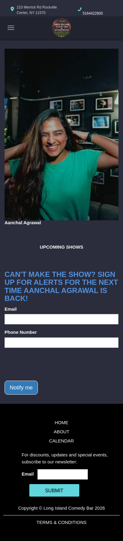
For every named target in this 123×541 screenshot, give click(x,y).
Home (61, 422)
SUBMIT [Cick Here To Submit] (54, 490)
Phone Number (21, 332)
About (61, 431)
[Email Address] (63, 474)
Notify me (21, 388)
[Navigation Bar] (11, 28)
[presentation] (51, 364)
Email (11, 309)
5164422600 (93, 13)
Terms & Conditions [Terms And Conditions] (61, 522)
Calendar (61, 440)
